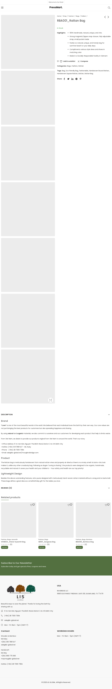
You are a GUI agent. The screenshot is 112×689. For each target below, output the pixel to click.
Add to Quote (6, 547)
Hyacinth (15, 539)
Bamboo (89, 539)
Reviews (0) (6, 488)
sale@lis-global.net (11, 620)
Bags (77, 16)
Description (7, 414)
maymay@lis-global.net (10, 659)
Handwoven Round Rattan (99, 71)
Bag (63, 71)
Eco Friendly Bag (72, 71)
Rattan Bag (89, 73)
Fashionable (83, 71)
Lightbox (50, 400)
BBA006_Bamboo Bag (85, 542)
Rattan (83, 16)
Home (59, 16)
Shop (64, 16)
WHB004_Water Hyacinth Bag (13, 542)
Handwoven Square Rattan (67, 73)
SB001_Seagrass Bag (46, 542)
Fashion (71, 16)
